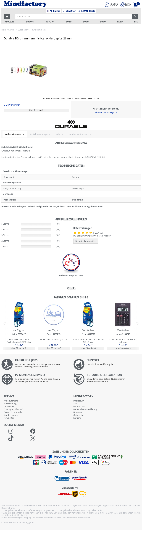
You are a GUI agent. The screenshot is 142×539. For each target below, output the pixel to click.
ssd (136, 21)
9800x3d (10, 21)
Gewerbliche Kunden (13, 412)
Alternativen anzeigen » (106, 112)
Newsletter (9, 417)
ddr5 (120, 21)
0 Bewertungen (12, 104)
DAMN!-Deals (86, 11)
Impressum (78, 400)
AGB (75, 403)
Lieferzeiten (9, 406)
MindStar (69, 11)
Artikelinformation (13, 134)
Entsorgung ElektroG (13, 409)
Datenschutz (79, 406)
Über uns (77, 412)
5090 (86, 21)
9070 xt (50, 21)
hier (88, 517)
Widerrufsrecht (11, 400)
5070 (103, 21)
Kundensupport (11, 415)
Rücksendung (10, 403)
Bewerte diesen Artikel (85, 241)
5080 (68, 21)
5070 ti (30, 21)
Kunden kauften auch (79, 134)
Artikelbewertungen (39, 134)
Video (58, 134)
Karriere (77, 417)
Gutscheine (78, 415)
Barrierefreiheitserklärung (85, 409)
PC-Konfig (53, 11)
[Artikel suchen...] (73, 16)
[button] (7, 16)
